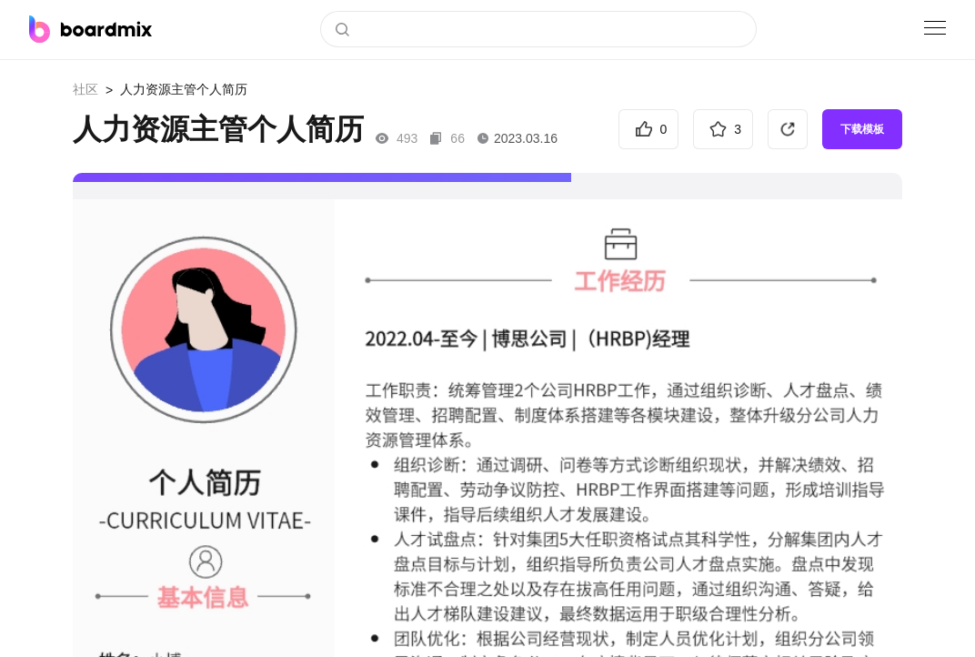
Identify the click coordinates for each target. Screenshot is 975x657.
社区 (85, 89)
